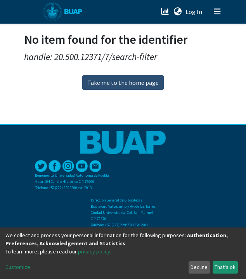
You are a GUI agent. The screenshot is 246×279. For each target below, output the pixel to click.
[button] (177, 11)
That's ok (225, 267)
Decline (199, 267)
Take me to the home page (123, 82)
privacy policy (94, 251)
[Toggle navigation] (217, 11)
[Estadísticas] (165, 11)
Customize (17, 267)
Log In (194, 12)
